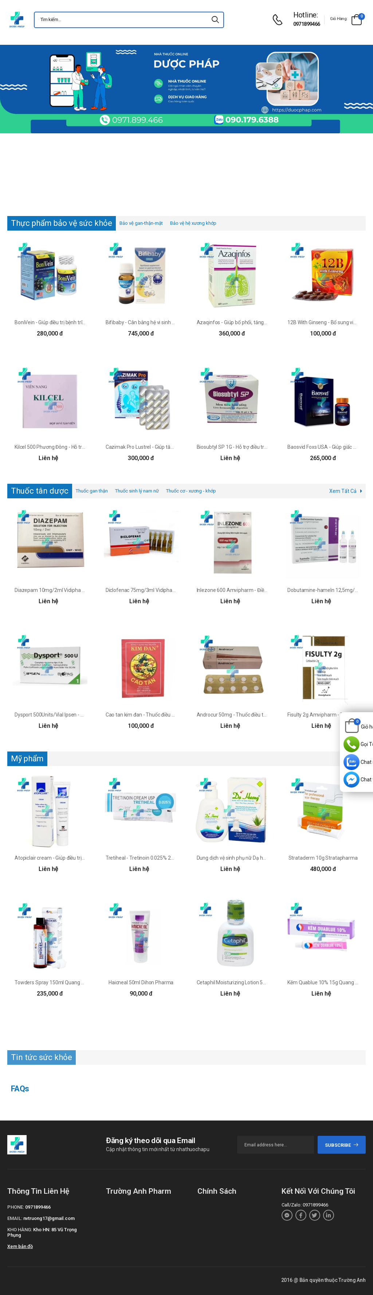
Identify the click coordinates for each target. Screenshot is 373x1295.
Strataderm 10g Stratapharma (323, 858)
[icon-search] (215, 20)
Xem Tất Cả (343, 491)
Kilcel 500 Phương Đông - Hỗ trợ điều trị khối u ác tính (73, 447)
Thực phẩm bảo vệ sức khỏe (61, 223)
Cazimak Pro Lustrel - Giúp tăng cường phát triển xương (167, 447)
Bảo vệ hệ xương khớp (193, 223)
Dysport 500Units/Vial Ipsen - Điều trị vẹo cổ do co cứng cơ (79, 715)
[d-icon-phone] (279, 19)
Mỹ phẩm (27, 758)
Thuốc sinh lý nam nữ (137, 491)
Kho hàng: (19, 1229)
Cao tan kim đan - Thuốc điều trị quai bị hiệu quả (159, 715)
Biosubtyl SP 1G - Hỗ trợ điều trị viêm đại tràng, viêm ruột (259, 447)
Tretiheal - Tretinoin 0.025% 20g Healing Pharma (159, 858)
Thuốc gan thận (92, 491)
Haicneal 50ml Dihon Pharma (141, 982)
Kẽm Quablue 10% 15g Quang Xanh (327, 982)
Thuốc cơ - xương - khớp (191, 491)
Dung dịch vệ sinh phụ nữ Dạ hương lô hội (242, 858)
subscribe (342, 1145)
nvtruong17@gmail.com (49, 1218)
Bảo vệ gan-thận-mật (141, 223)
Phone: (15, 1207)
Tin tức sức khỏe (41, 1057)
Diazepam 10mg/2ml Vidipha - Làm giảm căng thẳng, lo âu (80, 590)
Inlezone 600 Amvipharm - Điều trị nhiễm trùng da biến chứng (265, 590)
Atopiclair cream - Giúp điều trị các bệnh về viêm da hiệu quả (81, 858)
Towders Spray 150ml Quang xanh (53, 982)
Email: (14, 1218)
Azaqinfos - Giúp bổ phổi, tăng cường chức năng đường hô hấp (266, 322)
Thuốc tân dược (39, 490)
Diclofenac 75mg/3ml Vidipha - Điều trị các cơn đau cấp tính (172, 590)
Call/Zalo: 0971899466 (305, 1205)
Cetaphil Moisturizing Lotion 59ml (234, 982)
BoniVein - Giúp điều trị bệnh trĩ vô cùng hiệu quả (68, 322)
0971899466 (306, 24)
